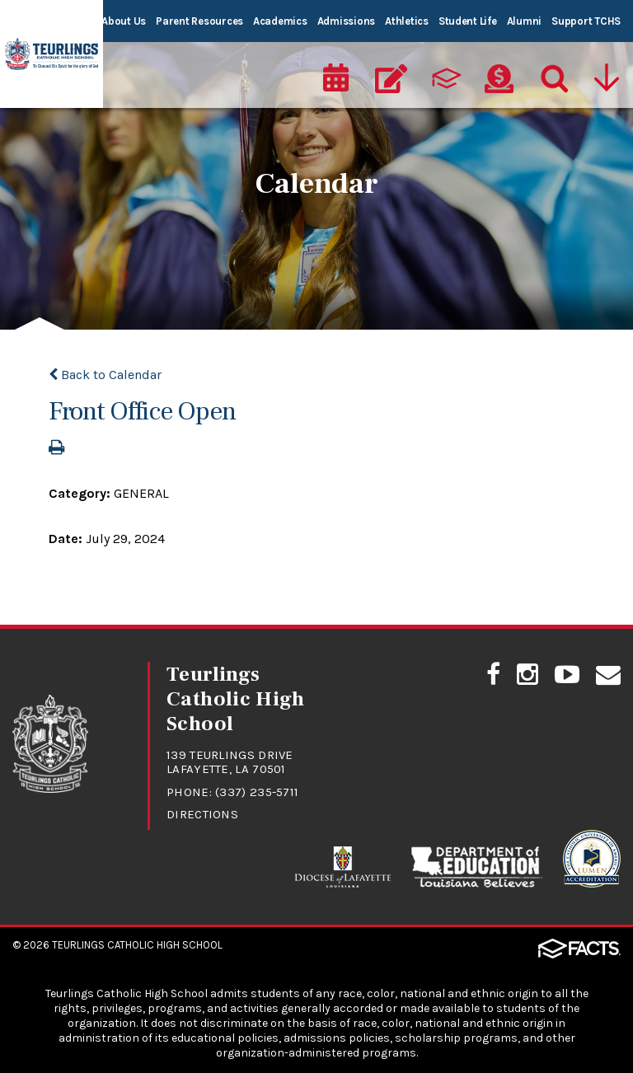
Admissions (346, 21)
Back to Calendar (105, 374)
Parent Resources (199, 21)
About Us (123, 21)
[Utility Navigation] (608, 79)
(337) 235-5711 (256, 792)
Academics (280, 21)
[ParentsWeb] (445, 79)
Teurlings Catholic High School (137, 945)
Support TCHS (586, 21)
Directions (202, 814)
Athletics (407, 21)
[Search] (553, 79)
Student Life (467, 21)
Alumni (524, 21)
